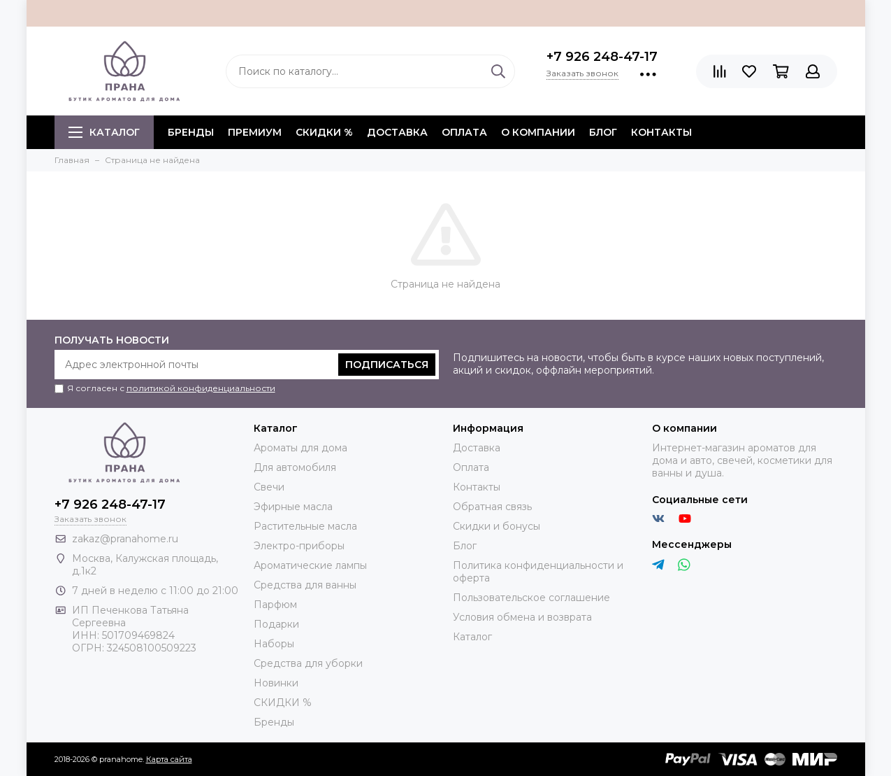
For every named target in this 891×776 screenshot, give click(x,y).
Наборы (274, 643)
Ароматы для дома (300, 448)
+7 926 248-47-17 (602, 56)
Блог (603, 132)
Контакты (661, 132)
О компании (538, 132)
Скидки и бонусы (496, 526)
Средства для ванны (305, 585)
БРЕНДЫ (191, 132)
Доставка (397, 132)
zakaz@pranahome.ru (125, 538)
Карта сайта (169, 759)
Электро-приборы (299, 545)
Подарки (276, 624)
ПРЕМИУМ (255, 132)
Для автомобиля (295, 467)
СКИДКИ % (324, 132)
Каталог (104, 132)
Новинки (276, 683)
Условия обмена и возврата (522, 617)
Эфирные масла (293, 506)
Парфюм (275, 604)
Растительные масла (305, 526)
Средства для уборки (308, 663)
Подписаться (386, 364)
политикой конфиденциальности (200, 388)
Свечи (269, 487)
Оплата (464, 132)
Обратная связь (492, 506)
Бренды (274, 722)
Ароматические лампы (310, 565)
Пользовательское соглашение (531, 597)
